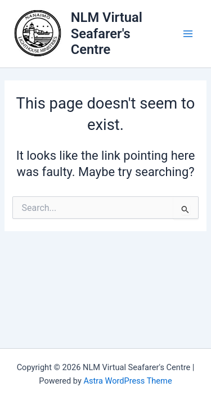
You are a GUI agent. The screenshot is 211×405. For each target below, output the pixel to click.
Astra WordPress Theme (127, 381)
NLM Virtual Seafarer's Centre (106, 33)
